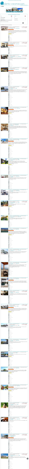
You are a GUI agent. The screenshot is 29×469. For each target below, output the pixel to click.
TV (6, 20)
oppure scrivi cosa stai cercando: (4, 21)
